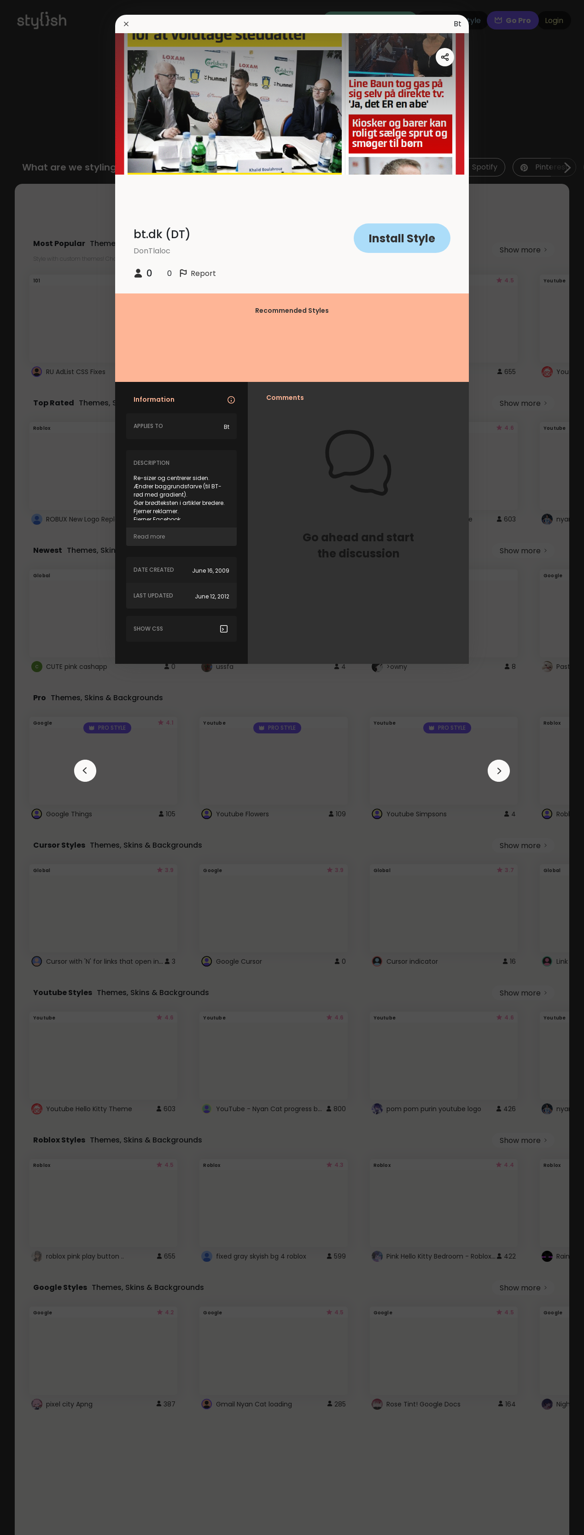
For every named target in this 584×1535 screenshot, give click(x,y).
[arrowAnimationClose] (85, 770)
